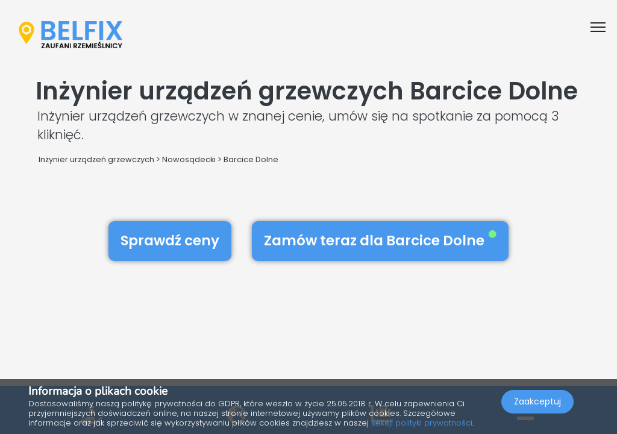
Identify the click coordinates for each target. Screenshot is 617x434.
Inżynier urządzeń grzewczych (96, 159)
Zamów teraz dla (380, 240)
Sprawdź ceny (170, 240)
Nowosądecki (189, 159)
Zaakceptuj (537, 401)
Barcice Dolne (251, 159)
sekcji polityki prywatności (421, 423)
